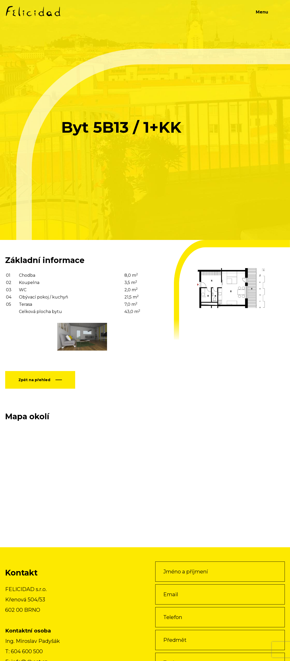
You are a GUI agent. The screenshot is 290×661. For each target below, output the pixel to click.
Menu (262, 12)
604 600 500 (27, 651)
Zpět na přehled (34, 380)
